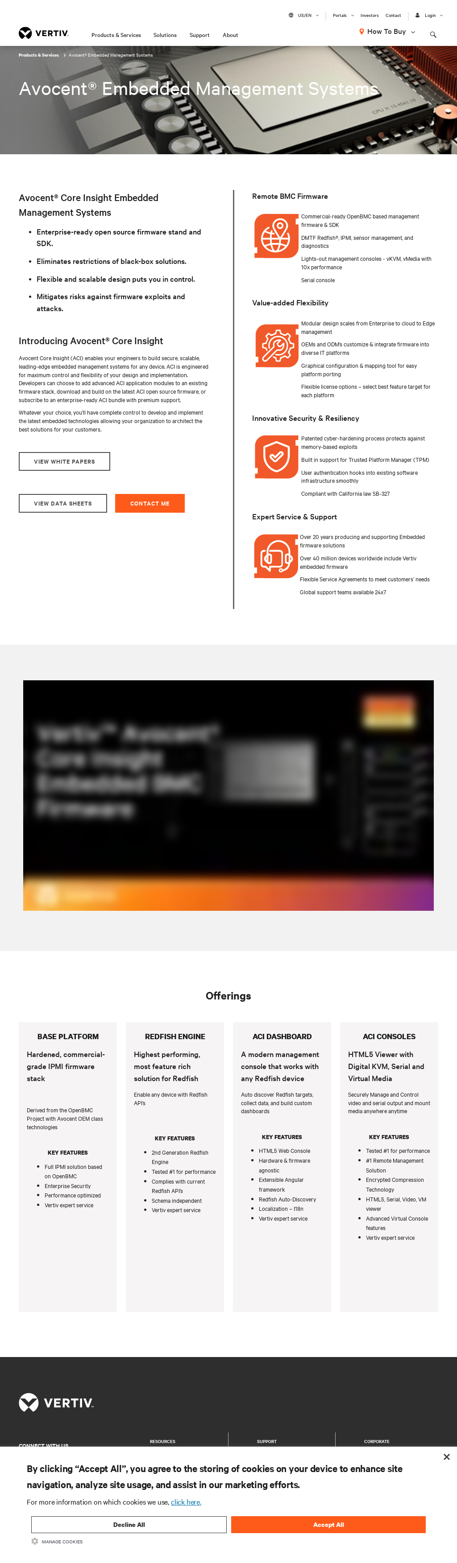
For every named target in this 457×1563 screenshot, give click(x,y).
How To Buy (386, 31)
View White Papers (64, 461)
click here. (186, 1501)
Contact (393, 15)
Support (200, 34)
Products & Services (116, 34)
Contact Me (150, 503)
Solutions (165, 34)
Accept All (328, 1524)
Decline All (129, 1524)
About (230, 34)
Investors (370, 15)
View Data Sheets (63, 503)
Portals (340, 15)
